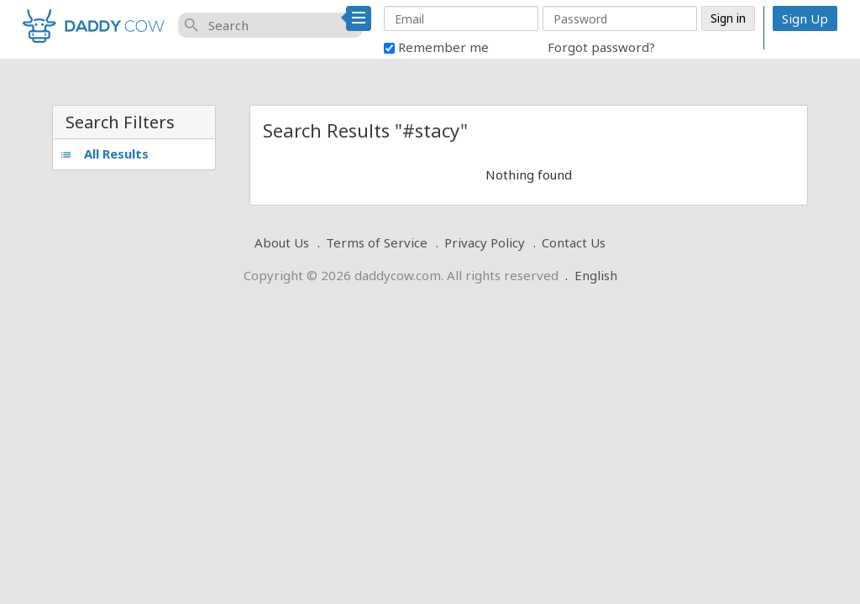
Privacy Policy (484, 242)
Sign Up (805, 18)
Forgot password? (601, 47)
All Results (104, 153)
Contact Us (574, 242)
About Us (281, 242)
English (595, 275)
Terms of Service (376, 242)
